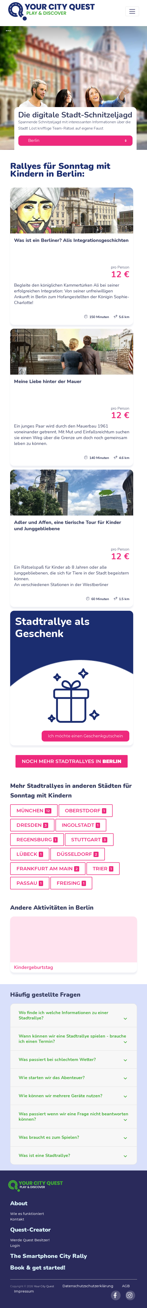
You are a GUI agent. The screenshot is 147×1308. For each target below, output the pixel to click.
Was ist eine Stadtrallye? (44, 1155)
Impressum (24, 1291)
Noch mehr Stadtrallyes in (71, 761)
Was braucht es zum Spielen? (49, 1137)
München (33, 811)
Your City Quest (44, 1286)
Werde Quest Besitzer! (30, 1240)
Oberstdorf (85, 811)
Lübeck (29, 854)
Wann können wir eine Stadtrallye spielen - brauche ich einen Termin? (72, 1038)
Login (15, 1245)
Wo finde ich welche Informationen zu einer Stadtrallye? (63, 1015)
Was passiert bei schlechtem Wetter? (57, 1059)
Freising (71, 883)
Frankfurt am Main (47, 869)
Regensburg (37, 840)
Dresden (32, 825)
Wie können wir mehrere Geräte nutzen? (60, 1096)
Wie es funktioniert (27, 1214)
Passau (29, 883)
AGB (126, 1286)
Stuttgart (89, 840)
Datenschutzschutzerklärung (87, 1286)
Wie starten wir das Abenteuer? (52, 1078)
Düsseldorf (78, 854)
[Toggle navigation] (132, 11)
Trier (103, 869)
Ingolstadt (81, 825)
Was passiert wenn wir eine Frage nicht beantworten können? (73, 1116)
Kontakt (17, 1219)
